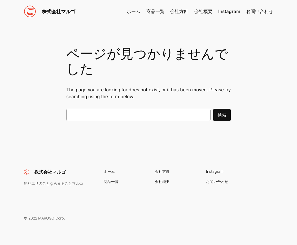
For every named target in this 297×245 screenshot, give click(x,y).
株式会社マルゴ (58, 11)
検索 (221, 115)
